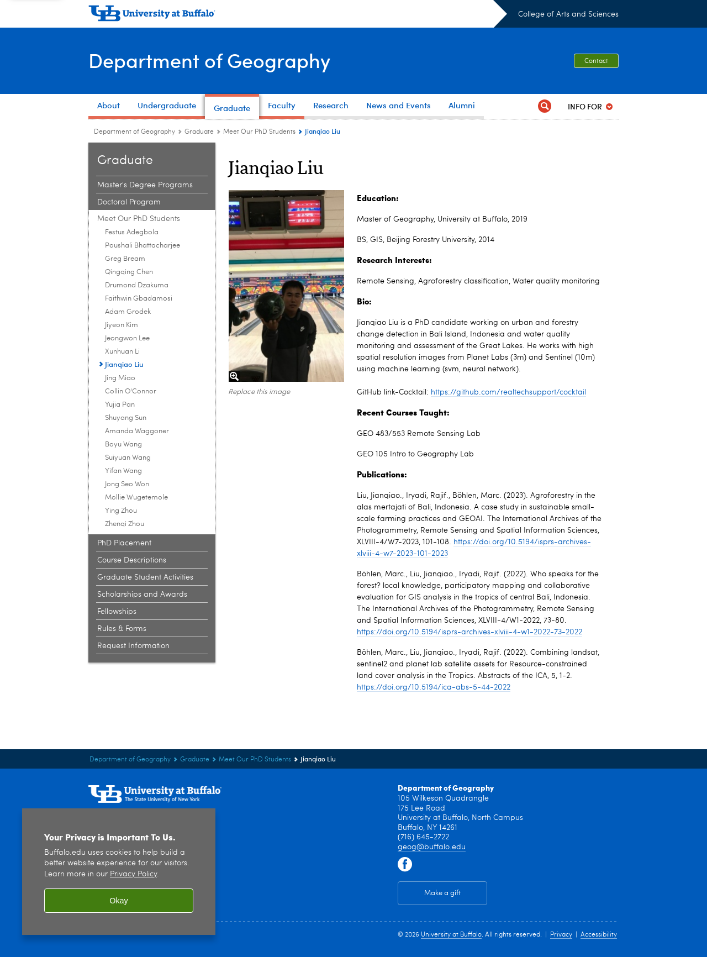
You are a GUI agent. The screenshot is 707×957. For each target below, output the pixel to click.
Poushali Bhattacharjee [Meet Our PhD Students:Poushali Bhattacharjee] (142, 245)
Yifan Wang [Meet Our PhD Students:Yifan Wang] (123, 471)
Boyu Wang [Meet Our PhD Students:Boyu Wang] (123, 444)
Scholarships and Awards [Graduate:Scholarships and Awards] (142, 594)
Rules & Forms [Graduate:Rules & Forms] (121, 629)
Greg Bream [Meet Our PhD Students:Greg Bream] (125, 258)
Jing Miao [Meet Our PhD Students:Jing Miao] (120, 378)
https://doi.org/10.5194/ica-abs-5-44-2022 (433, 687)
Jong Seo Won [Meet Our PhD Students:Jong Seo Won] (127, 484)
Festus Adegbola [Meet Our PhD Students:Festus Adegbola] (132, 232)
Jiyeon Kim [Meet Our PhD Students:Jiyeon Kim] (121, 325)
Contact (596, 61)
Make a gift (442, 893)
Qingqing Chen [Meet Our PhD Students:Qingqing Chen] (129, 272)
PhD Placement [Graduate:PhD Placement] (124, 543)
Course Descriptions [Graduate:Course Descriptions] (131, 560)
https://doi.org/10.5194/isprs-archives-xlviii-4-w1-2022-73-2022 (469, 632)
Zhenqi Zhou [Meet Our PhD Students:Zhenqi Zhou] (124, 524)
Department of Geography (209, 59)
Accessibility (599, 935)
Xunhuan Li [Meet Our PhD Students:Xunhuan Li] (122, 351)
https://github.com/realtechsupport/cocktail (508, 392)
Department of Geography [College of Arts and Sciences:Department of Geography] (134, 132)
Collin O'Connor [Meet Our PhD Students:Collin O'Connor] (130, 391)
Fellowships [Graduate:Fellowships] (116, 612)
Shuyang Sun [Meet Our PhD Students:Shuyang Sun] (125, 418)
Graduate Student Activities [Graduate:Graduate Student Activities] (145, 577)
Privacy (561, 935)
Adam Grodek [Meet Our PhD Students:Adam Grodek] (128, 312)
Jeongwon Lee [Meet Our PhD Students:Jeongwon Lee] (127, 338)
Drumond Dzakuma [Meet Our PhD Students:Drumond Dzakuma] (136, 285)
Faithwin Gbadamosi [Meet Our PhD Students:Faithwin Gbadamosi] (138, 298)
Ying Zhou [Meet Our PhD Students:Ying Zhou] (121, 510)
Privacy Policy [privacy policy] (133, 874)
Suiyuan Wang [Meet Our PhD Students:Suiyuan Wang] (128, 457)
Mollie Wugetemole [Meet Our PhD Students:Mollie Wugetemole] (136, 497)
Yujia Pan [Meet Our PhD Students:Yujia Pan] (120, 404)
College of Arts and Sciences (568, 14)
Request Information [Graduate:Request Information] (133, 646)
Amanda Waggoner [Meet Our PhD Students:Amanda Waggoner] (137, 431)
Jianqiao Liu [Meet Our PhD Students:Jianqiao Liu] (124, 364)
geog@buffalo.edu (432, 847)
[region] (118, 871)
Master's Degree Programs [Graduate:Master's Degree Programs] (145, 185)
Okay (118, 900)
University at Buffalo (451, 935)
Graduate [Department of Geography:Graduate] (199, 132)
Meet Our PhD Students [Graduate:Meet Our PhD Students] (259, 132)
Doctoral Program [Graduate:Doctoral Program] (129, 202)
